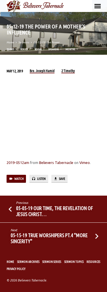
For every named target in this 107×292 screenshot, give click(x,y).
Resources (93, 261)
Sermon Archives (28, 261)
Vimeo (84, 163)
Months (72, 49)
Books (40, 49)
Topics (12, 49)
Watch (16, 179)
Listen (39, 179)
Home (10, 42)
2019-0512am (18, 163)
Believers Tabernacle (56, 163)
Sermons (23, 42)
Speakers (55, 49)
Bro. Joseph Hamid (42, 71)
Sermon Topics (74, 261)
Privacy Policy (16, 269)
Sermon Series (51, 261)
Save (59, 179)
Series (26, 49)
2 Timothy (68, 71)
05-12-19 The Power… (47, 42)
